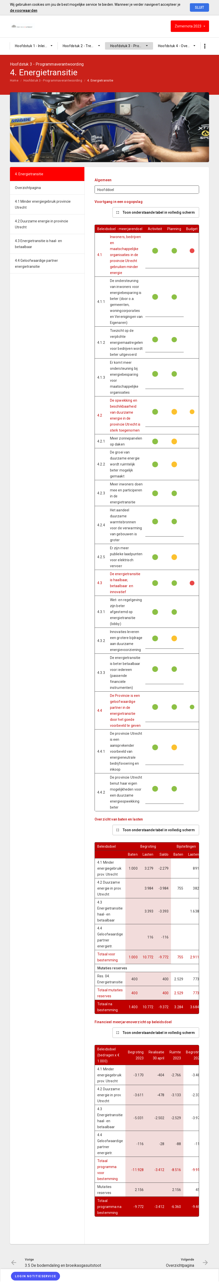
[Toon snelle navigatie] (204, 46)
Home (14, 80)
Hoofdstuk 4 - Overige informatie (179, 46)
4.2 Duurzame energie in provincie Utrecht (41, 224)
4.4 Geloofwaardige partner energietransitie (36, 264)
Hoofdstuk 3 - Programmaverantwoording (131, 46)
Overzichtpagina (28, 188)
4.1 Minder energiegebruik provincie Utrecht (43, 204)
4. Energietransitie (100, 80)
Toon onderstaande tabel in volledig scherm (159, 212)
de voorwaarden (23, 10)
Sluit (199, 7)
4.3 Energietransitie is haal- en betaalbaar (38, 244)
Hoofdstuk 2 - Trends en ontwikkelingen (84, 46)
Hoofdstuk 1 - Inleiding (33, 46)
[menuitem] (34, 46)
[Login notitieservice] (35, 1276)
